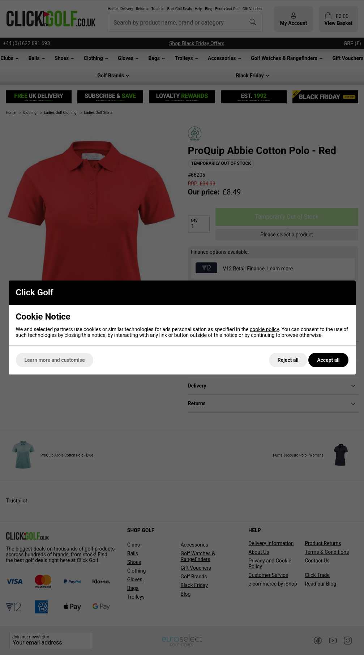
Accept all (328, 360)
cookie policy (264, 329)
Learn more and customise (55, 360)
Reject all (288, 360)
